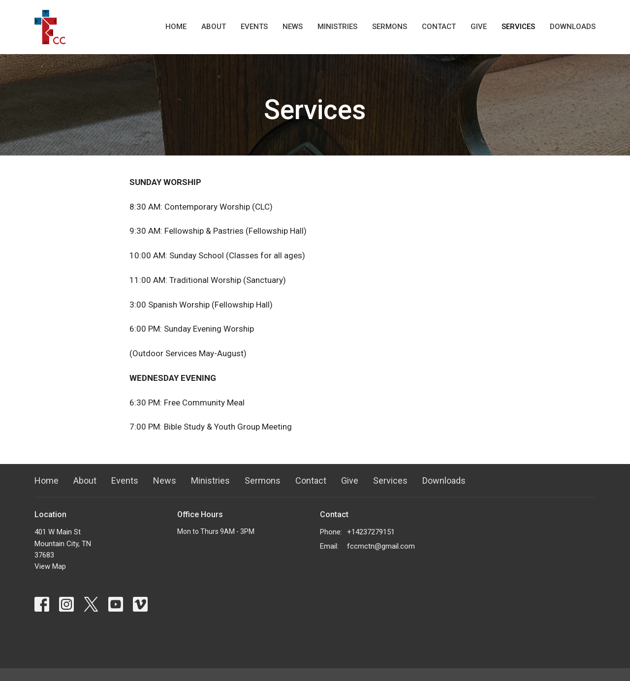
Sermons (389, 26)
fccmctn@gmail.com (381, 546)
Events (254, 26)
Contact (439, 26)
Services (518, 26)
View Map (50, 566)
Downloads (573, 26)
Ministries (337, 26)
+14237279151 (371, 531)
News (293, 26)
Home (176, 26)
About (213, 26)
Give (479, 26)
